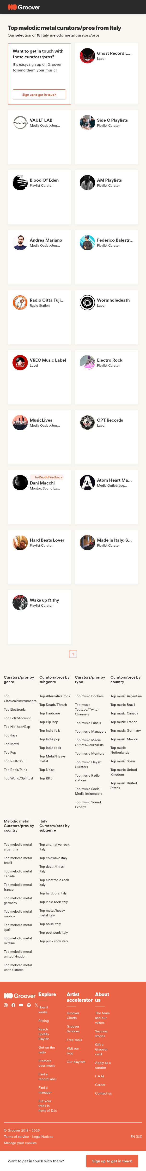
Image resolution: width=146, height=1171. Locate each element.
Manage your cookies (20, 1143)
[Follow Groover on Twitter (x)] (36, 1005)
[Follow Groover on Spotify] (29, 1005)
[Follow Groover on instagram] (6, 1005)
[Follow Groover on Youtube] (21, 1005)
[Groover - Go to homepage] (21, 995)
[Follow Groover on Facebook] (13, 1005)
